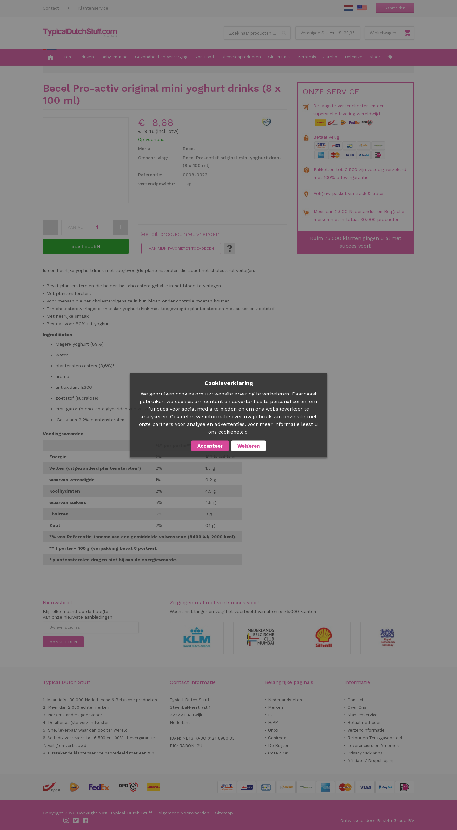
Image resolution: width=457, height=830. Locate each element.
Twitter (76, 820)
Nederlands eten (285, 699)
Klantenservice (93, 8)
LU (271, 715)
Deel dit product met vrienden (178, 234)
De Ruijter (278, 745)
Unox (273, 730)
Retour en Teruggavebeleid (375, 737)
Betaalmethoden (365, 722)
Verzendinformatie (366, 730)
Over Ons (357, 707)
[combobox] (257, 33)
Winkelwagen (383, 32)
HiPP (273, 722)
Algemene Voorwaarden (183, 812)
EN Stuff (362, 8)
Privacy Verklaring (365, 753)
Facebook (86, 820)
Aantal (75, 227)
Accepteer (210, 445)
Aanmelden (395, 8)
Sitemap (224, 812)
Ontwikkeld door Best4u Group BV (377, 820)
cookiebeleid (233, 432)
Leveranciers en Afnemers (374, 745)
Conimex (277, 737)
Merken (275, 707)
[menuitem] (50, 57)
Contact (51, 8)
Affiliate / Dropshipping (371, 760)
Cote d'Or (278, 753)
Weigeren (248, 445)
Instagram (66, 820)
